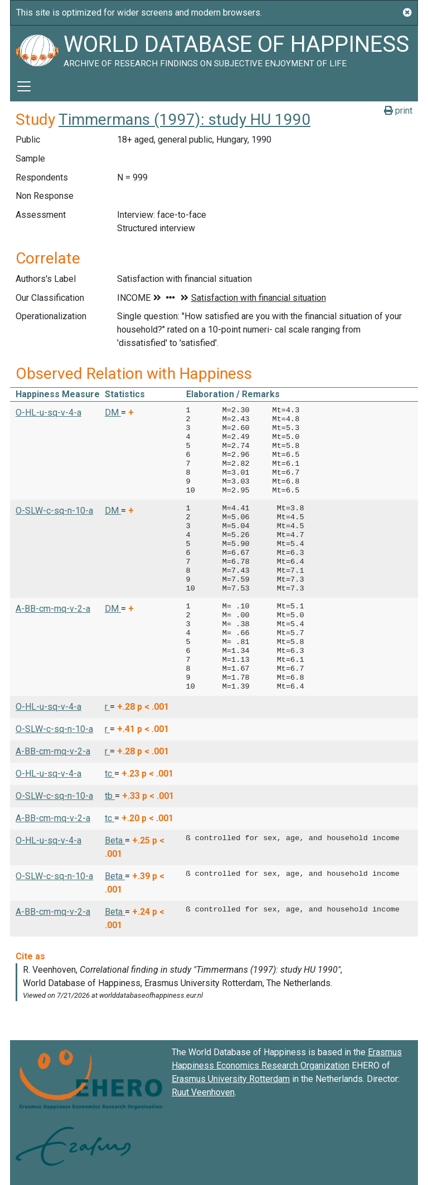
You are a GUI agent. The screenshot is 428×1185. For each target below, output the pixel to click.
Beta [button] (115, 840)
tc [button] (109, 773)
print (398, 110)
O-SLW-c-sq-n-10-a (54, 510)
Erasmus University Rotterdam (231, 1079)
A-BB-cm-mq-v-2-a (53, 608)
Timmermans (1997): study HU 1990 (184, 119)
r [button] (107, 706)
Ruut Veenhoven (203, 1092)
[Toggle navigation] (24, 86)
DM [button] (113, 412)
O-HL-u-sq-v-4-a (48, 412)
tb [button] (110, 796)
